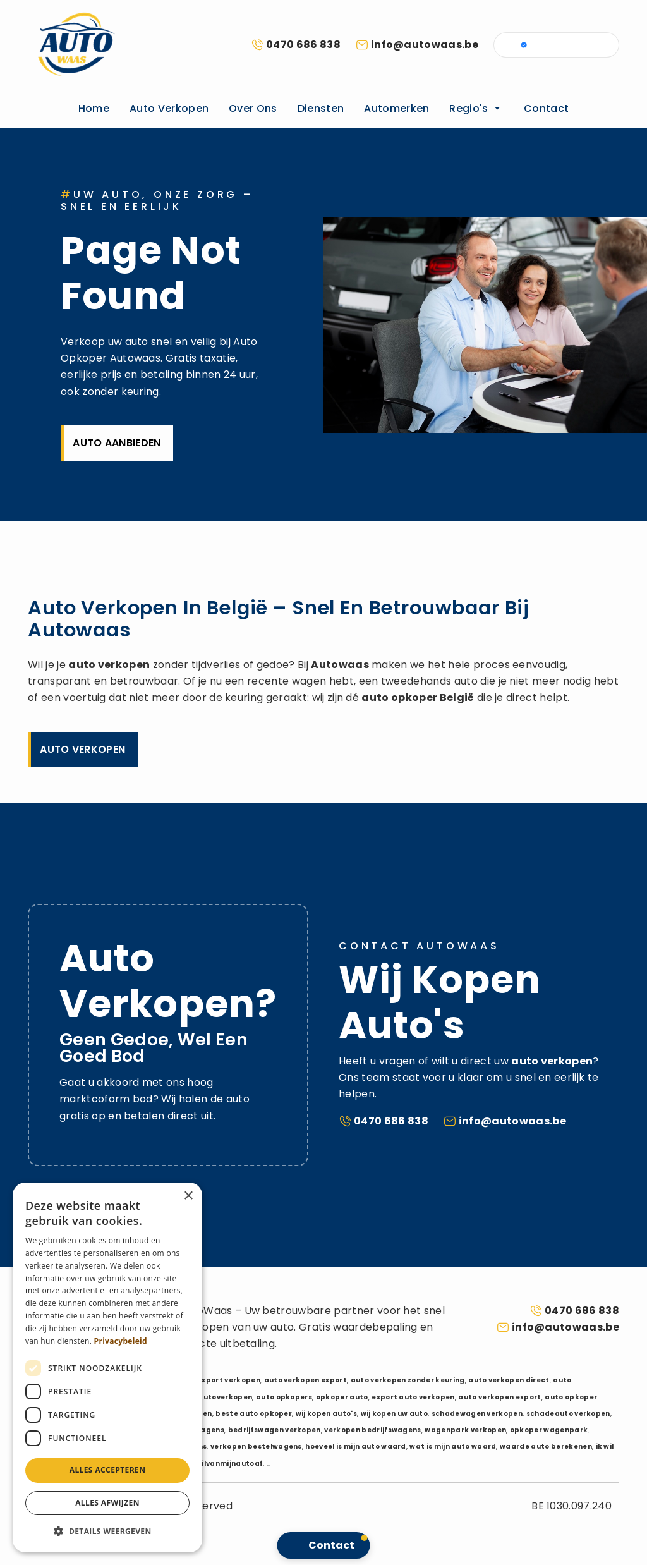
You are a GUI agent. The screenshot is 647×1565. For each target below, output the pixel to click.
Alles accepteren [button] (108, 1470)
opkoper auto (342, 1397)
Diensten (321, 108)
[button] (107, 1531)
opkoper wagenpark (549, 1430)
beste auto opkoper (253, 1413)
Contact (546, 108)
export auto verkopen (413, 1397)
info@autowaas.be (424, 44)
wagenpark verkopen (465, 1430)
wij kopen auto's (326, 1413)
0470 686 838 (303, 44)
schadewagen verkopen (477, 1413)
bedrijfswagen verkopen (274, 1430)
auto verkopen (109, 664)
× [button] (188, 1196)
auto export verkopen (219, 1380)
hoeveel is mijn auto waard (355, 1446)
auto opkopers (284, 1397)
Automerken (396, 108)
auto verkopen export (305, 1380)
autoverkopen (225, 1397)
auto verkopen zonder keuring (408, 1380)
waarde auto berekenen (546, 1446)
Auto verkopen (169, 108)
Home (93, 108)
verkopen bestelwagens (256, 1446)
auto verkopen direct (508, 1380)
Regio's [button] (476, 108)
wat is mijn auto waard (452, 1446)
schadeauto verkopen (568, 1413)
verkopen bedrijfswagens (372, 1430)
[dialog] (107, 1367)
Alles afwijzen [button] (107, 1502)
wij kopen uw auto (394, 1413)
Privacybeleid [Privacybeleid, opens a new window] (120, 1341)
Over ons (253, 108)
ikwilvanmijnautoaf (226, 1463)
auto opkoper (399, 697)
